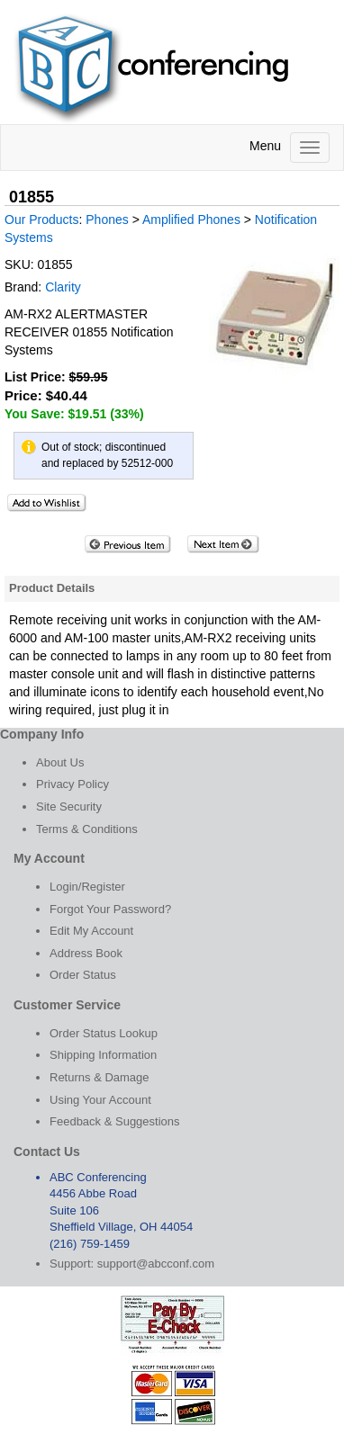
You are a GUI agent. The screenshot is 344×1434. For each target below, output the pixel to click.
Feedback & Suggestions (115, 1121)
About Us (60, 762)
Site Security (69, 806)
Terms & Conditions (87, 829)
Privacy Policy (72, 784)
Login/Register (87, 886)
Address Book (86, 953)
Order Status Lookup (104, 1033)
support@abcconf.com (155, 1263)
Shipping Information (103, 1055)
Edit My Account (91, 930)
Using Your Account (100, 1100)
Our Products (41, 219)
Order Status (83, 974)
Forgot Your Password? (110, 909)
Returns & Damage (99, 1077)
